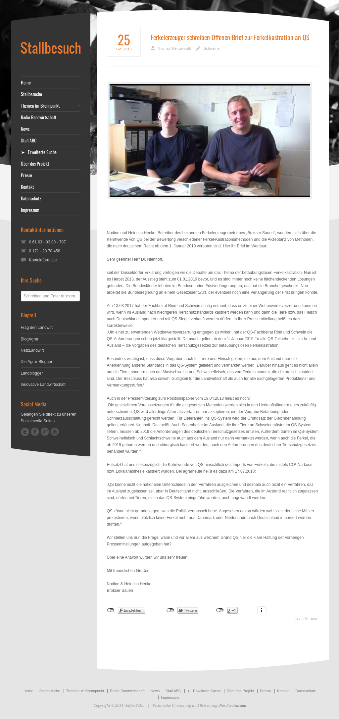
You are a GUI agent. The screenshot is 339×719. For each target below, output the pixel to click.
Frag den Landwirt (37, 327)
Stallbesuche (31, 94)
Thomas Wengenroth (174, 48)
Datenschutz (31, 198)
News (25, 129)
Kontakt (27, 186)
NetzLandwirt (32, 350)
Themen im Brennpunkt (40, 105)
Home (26, 82)
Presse (26, 175)
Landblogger (32, 373)
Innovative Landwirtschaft (43, 384)
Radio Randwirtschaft (38, 117)
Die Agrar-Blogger (36, 361)
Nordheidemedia (232, 705)
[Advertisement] (212, 214)
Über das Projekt (35, 163)
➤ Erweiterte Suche (39, 152)
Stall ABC (28, 140)
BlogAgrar (29, 339)
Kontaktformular (43, 260)
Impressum (30, 210)
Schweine (211, 48)
